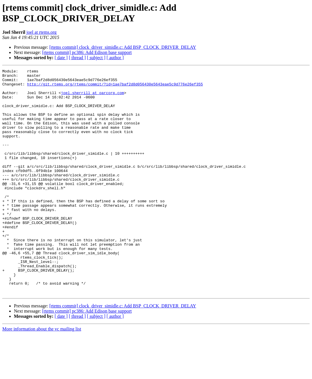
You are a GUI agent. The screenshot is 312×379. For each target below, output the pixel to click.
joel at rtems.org (42, 32)
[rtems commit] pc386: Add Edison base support (87, 52)
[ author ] (115, 57)
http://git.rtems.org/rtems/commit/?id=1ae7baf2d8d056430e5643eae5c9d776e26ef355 (115, 87)
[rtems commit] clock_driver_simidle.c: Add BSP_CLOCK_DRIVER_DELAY (122, 47)
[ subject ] (96, 57)
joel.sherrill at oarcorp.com (92, 97)
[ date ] (61, 57)
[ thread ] (77, 57)
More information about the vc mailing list (41, 373)
